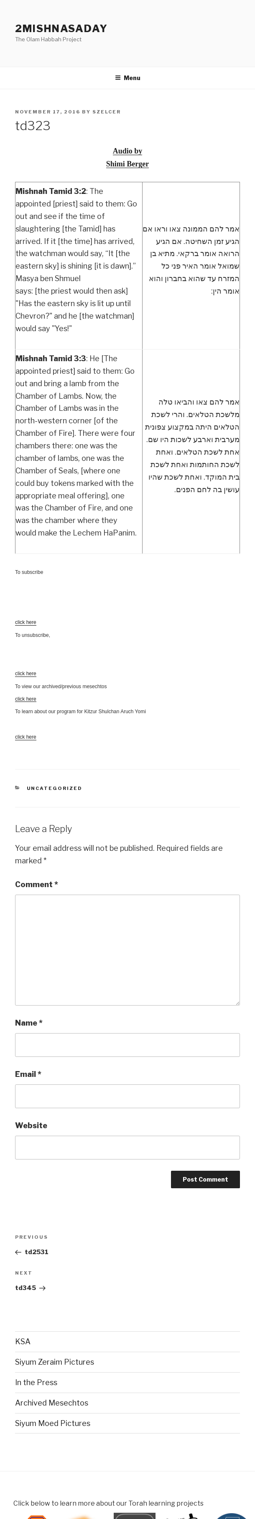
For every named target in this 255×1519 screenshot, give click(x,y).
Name (29, 1023)
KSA (23, 1341)
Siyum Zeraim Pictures (54, 1362)
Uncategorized (55, 788)
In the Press (36, 1382)
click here (25, 699)
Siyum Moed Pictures (52, 1423)
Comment (36, 884)
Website (31, 1125)
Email (28, 1074)
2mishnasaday (61, 29)
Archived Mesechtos (51, 1402)
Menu (127, 77)
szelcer (106, 112)
